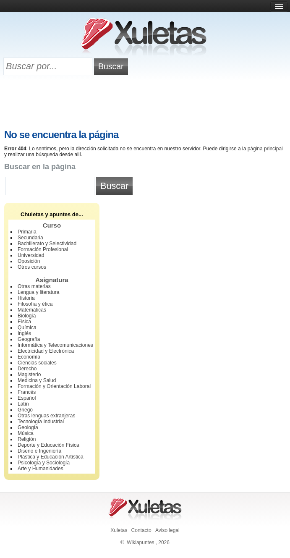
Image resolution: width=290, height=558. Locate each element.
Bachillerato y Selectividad (47, 243)
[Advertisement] (145, 104)
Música (26, 433)
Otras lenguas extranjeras (46, 416)
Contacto (141, 530)
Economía (29, 357)
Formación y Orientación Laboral (54, 386)
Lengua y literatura (38, 292)
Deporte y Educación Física (48, 445)
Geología (28, 427)
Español (27, 398)
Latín (23, 404)
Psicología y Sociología (44, 463)
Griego (25, 410)
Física (24, 322)
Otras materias (34, 286)
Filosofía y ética (35, 304)
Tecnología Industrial (41, 421)
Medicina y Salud (37, 380)
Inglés (24, 333)
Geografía (29, 339)
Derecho (27, 369)
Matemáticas (32, 310)
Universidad (31, 255)
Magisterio (29, 374)
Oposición (29, 261)
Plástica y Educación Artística (51, 457)
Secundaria (30, 238)
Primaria (27, 232)
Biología (27, 316)
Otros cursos (32, 267)
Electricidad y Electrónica (46, 351)
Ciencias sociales (37, 363)
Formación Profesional (43, 249)
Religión (27, 439)
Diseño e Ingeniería (39, 451)
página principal (265, 149)
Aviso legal (167, 530)
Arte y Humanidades (40, 469)
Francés (27, 392)
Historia (26, 298)
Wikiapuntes (140, 542)
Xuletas (118, 530)
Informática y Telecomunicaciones (55, 345)
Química (27, 327)
